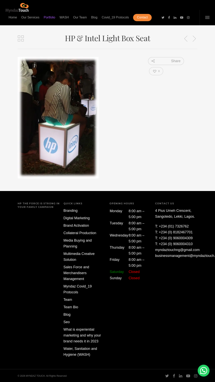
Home (13, 17)
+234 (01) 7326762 (174, 226)
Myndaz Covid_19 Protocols (78, 289)
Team (68, 300)
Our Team (80, 17)
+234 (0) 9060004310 (176, 244)
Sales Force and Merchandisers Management (76, 273)
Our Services (30, 17)
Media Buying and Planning (78, 243)
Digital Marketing (77, 218)
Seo (67, 322)
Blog (94, 17)
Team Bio (71, 307)
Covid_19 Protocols (115, 17)
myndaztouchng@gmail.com (177, 250)
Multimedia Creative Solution (79, 257)
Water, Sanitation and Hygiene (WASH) (80, 352)
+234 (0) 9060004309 (176, 238)
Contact (142, 17)
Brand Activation (76, 225)
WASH (64, 17)
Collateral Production (80, 233)
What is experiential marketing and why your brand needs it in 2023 (82, 335)
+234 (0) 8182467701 (176, 232)
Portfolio (49, 17)
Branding (71, 211)
